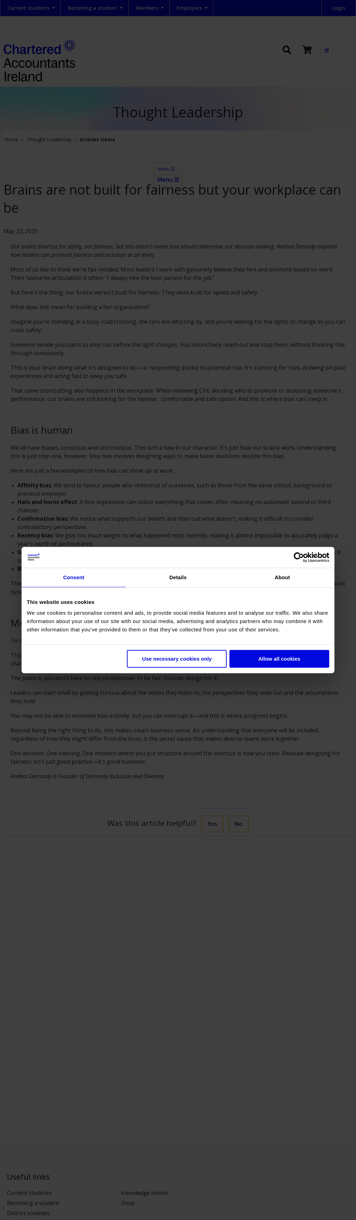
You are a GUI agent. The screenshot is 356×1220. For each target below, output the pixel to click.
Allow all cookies (279, 659)
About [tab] (282, 577)
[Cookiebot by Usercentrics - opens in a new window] (298, 557)
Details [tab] (178, 577)
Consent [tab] (73, 577)
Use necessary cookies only (177, 659)
